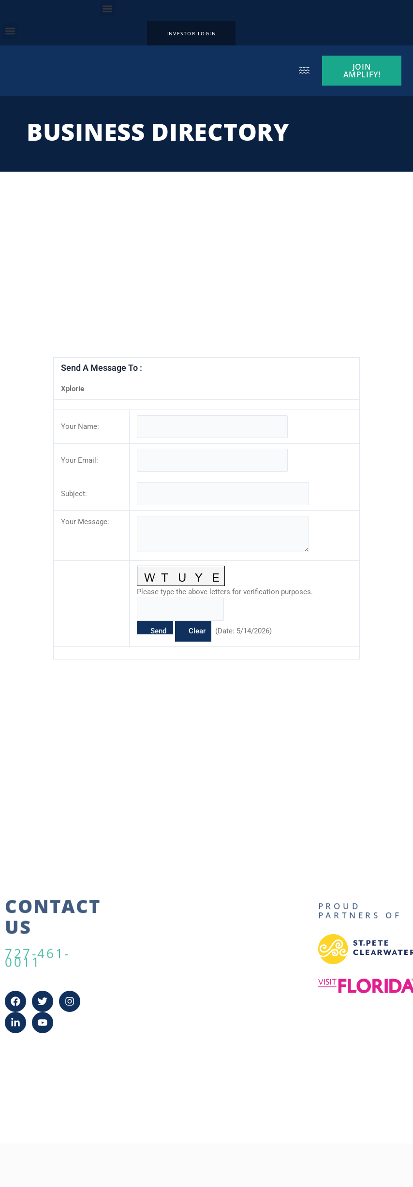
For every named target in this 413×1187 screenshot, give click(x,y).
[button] (108, 8)
